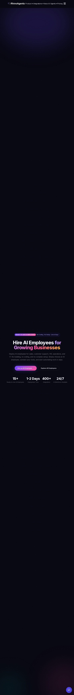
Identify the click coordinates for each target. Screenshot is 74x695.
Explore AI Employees (48, 368)
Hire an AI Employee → (25, 368)
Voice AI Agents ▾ (50, 4)
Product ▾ (29, 4)
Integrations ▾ (38, 4)
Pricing (60, 4)
